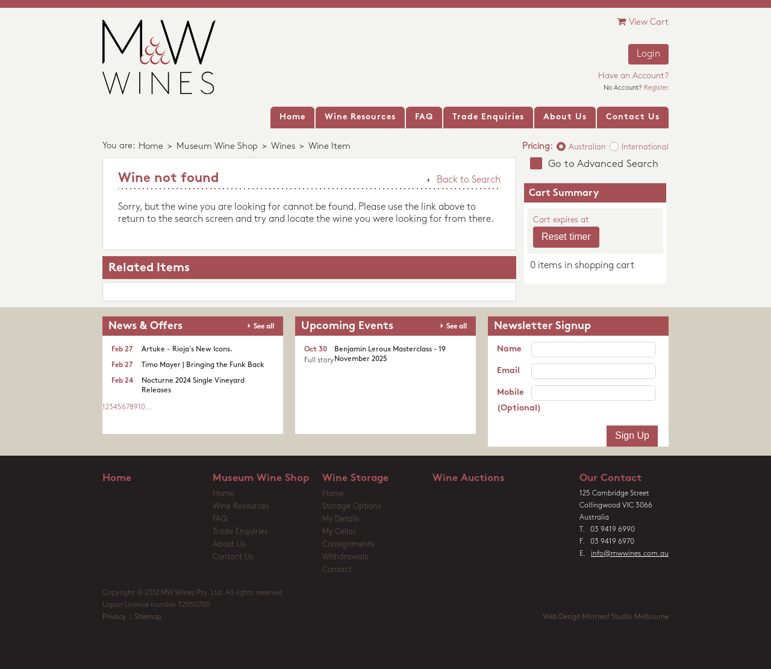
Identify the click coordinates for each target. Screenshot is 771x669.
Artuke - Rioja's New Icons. (187, 349)
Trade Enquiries (240, 532)
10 (141, 407)
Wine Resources (241, 506)
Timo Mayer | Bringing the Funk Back (203, 365)
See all (264, 326)
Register (656, 88)
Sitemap (147, 617)
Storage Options (351, 506)
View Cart (643, 22)
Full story (319, 360)
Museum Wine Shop (217, 146)
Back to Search (469, 180)
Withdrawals (345, 557)
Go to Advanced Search (603, 164)
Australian (587, 147)
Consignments (348, 544)
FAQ (220, 519)
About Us (229, 544)
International (645, 147)
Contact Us (233, 557)
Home (151, 146)
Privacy (114, 617)
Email (508, 370)
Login (648, 54)
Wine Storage (355, 478)
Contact (337, 570)
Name (509, 349)
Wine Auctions (468, 478)
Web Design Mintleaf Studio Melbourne (606, 617)
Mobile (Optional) (514, 400)
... (148, 407)
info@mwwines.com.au (630, 554)
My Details (341, 519)
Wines (283, 146)
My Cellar (339, 532)
